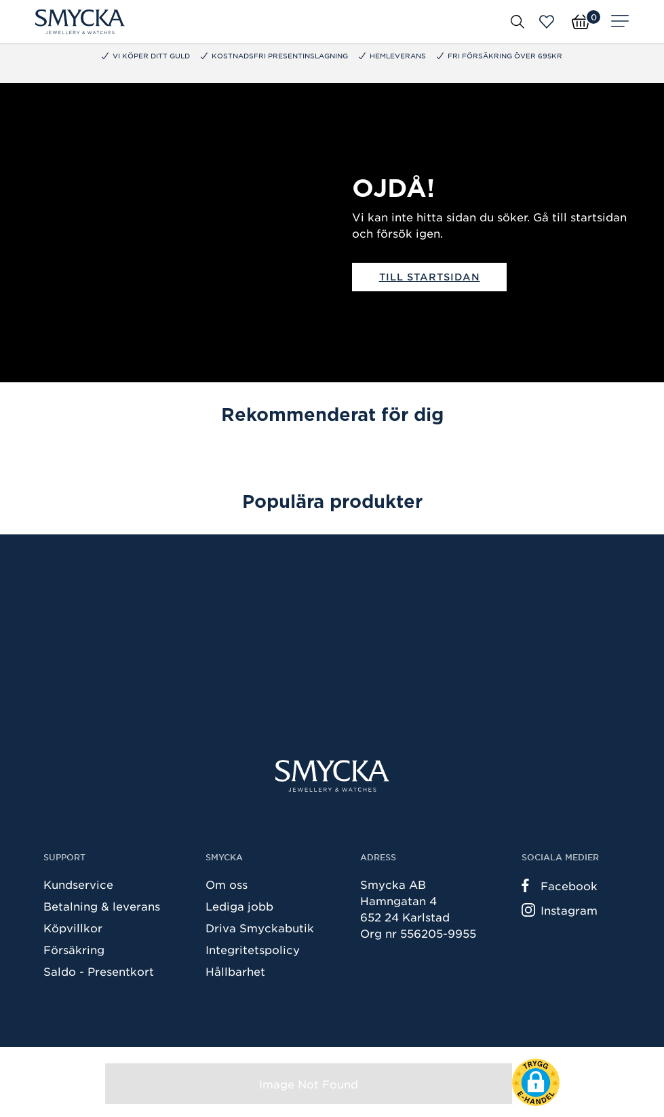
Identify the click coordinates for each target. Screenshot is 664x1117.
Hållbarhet (235, 971)
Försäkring (73, 949)
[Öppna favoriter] (546, 21)
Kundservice (78, 884)
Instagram (560, 910)
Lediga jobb (239, 906)
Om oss (227, 884)
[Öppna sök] (517, 22)
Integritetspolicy (253, 949)
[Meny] (620, 21)
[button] (536, 1082)
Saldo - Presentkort (98, 971)
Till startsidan (429, 276)
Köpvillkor (72, 927)
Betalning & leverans (101, 906)
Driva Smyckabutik (260, 927)
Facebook (560, 885)
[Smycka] (80, 22)
